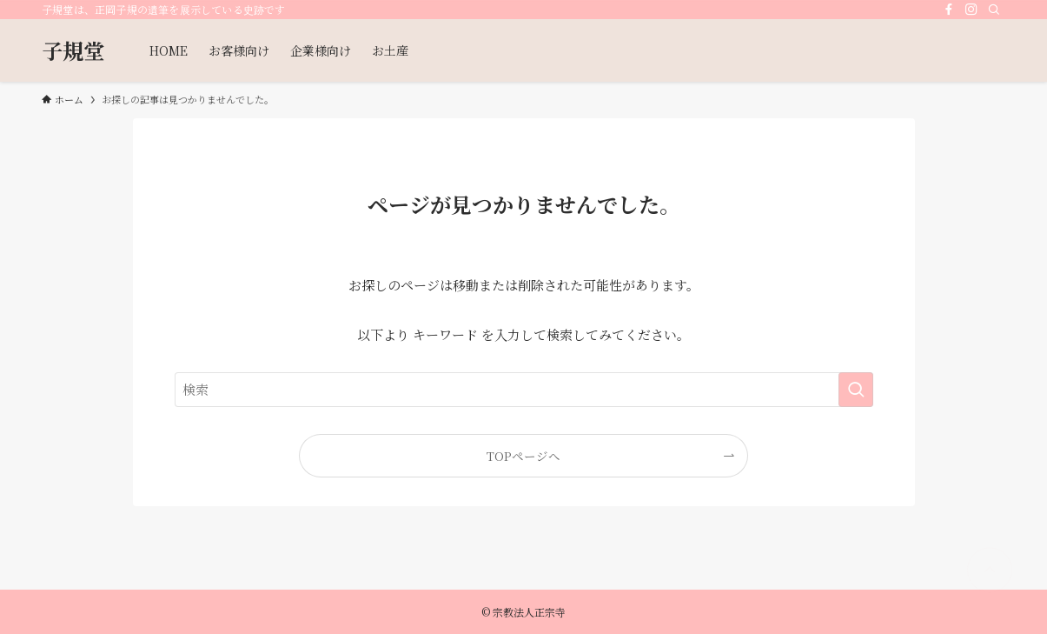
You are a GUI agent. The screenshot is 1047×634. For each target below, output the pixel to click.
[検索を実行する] (855, 389)
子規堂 (73, 50)
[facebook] (949, 9)
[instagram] (971, 9)
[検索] (994, 9)
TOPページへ (523, 455)
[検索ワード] (524, 389)
